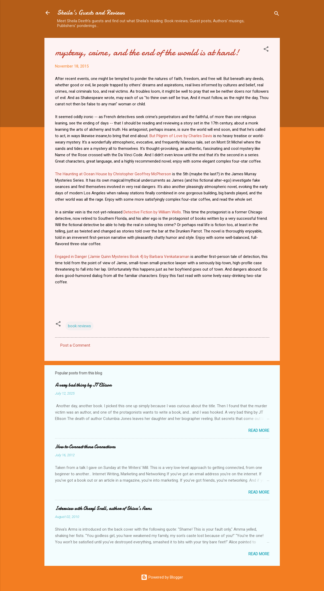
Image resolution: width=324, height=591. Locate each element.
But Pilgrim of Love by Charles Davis (180, 135)
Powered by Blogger (162, 577)
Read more (258, 430)
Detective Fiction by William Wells (152, 212)
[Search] (276, 14)
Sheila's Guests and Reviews (91, 12)
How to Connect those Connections (85, 447)
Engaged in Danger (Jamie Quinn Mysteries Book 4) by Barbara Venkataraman (122, 256)
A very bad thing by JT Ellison (83, 385)
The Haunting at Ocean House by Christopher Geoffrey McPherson (113, 174)
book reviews (79, 326)
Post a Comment (75, 345)
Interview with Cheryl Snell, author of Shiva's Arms (103, 508)
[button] (266, 50)
